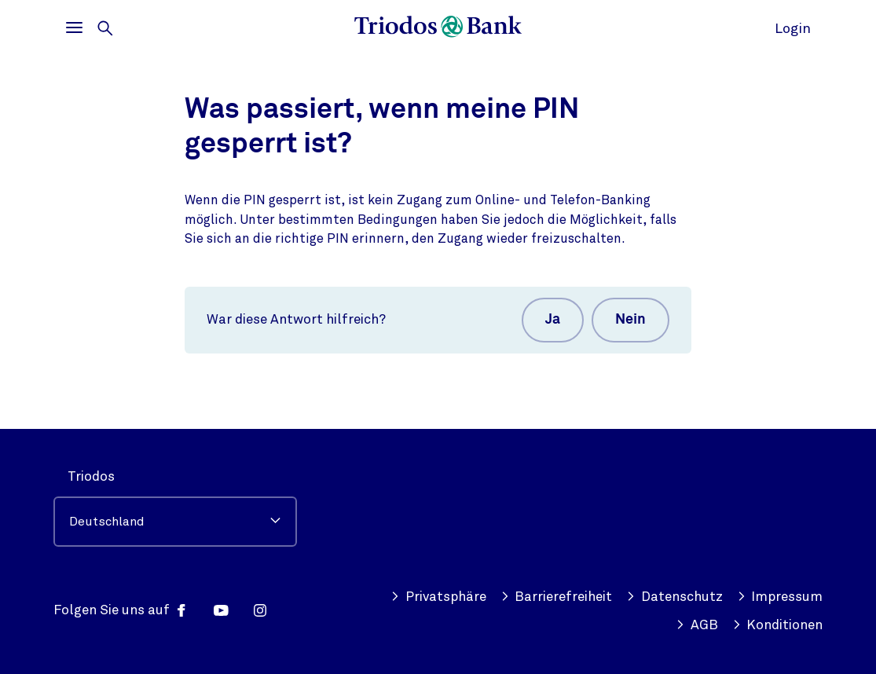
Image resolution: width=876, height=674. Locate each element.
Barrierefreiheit (556, 597)
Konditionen (777, 625)
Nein (630, 320)
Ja (552, 320)
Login (793, 28)
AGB (697, 625)
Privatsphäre (438, 597)
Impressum (780, 597)
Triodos (91, 476)
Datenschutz (674, 597)
